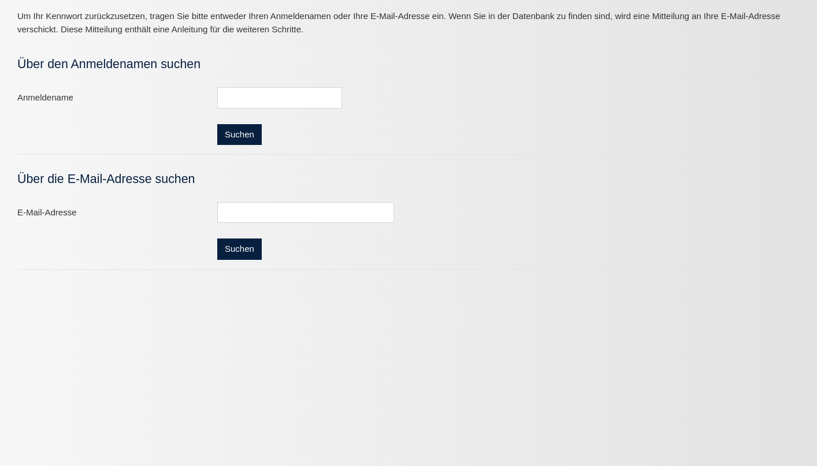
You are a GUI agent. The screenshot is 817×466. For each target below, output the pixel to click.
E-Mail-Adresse (47, 212)
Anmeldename (45, 97)
